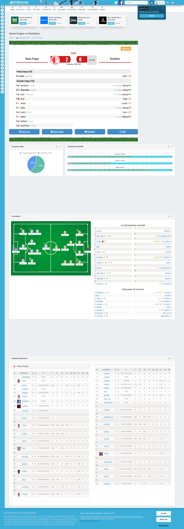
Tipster (36, 8)
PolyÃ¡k (167, 295)
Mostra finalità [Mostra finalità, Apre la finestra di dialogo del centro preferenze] (164, 525)
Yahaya (125, 107)
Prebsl (22, 98)
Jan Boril (32, 90)
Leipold (166, 284)
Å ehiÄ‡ (125, 76)
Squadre (62, 8)
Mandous (100, 310)
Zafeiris (23, 107)
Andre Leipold (118, 85)
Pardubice (115, 58)
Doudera (23, 116)
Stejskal (166, 231)
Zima (97, 295)
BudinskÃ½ (165, 316)
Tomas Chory (28, 76)
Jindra (168, 247)
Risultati (20, 8)
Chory (99, 236)
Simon (167, 278)
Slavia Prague (32, 58)
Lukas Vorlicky (25, 125)
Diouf (22, 76)
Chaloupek (24, 121)
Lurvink (167, 292)
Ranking (82, 8)
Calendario (92, 8)
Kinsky (99, 231)
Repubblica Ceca (22, 38)
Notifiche (126, 48)
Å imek (167, 252)
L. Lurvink (124, 94)
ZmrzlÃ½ (23, 112)
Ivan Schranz (24, 85)
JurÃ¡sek (33, 85)
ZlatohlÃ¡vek (119, 90)
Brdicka (124, 116)
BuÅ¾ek (100, 301)
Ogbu (98, 247)
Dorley (99, 268)
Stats (28, 8)
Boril (98, 252)
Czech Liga (37, 38)
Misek (167, 273)
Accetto (163, 513)
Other (102, 8)
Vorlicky (99, 304)
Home (12, 8)
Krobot (125, 89)
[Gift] (152, 3)
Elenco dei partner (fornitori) (90, 521)
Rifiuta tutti (163, 519)
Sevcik (99, 307)
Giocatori (71, 8)
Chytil (22, 94)
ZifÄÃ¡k (166, 313)
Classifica (46, 8)
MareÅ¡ (125, 85)
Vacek (168, 263)
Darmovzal (119, 108)
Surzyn (125, 112)
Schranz (100, 313)
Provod (31, 121)
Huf (168, 307)
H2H (54, 8)
